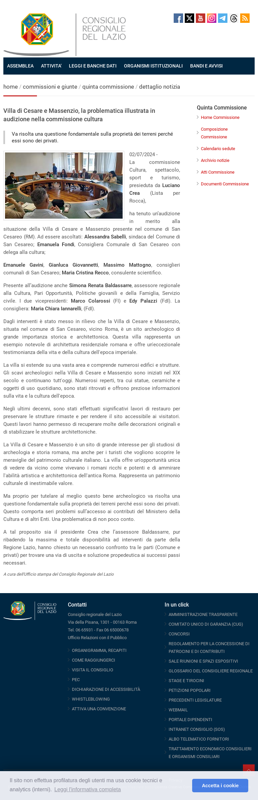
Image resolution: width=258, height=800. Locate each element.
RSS (245, 18)
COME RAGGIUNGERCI (93, 660)
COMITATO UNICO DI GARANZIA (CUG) (206, 624)
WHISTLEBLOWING (91, 699)
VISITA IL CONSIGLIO (92, 669)
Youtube (200, 18)
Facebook (178, 18)
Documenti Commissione (225, 183)
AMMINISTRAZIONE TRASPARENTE (203, 614)
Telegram (222, 18)
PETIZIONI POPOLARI (190, 690)
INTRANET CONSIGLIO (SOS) (197, 729)
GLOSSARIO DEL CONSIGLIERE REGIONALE (211, 670)
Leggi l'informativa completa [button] (87, 789)
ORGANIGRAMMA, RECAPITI (99, 650)
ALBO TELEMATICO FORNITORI (199, 739)
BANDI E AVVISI (206, 66)
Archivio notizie (215, 160)
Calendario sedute (218, 148)
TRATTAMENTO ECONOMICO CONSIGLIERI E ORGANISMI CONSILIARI (210, 752)
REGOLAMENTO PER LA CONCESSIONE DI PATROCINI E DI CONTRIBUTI (209, 647)
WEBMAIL (178, 709)
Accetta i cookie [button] (220, 785)
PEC (76, 679)
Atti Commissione (217, 172)
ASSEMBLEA (20, 66)
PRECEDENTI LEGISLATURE (195, 700)
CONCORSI (179, 633)
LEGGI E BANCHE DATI (93, 66)
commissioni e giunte (50, 86)
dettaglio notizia (159, 86)
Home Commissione (220, 117)
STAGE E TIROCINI (186, 680)
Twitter (189, 18)
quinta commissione (108, 86)
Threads (234, 18)
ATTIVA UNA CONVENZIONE (99, 708)
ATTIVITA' (51, 66)
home (10, 86)
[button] (185, 785)
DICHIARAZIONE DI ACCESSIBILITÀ (106, 689)
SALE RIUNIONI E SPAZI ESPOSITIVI (203, 661)
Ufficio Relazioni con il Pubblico (97, 637)
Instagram (211, 18)
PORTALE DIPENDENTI (190, 719)
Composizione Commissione (214, 133)
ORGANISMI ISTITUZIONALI (153, 66)
